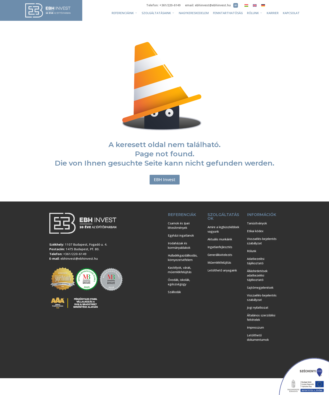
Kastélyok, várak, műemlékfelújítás (180, 270)
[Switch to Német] (263, 6)
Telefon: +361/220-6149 (163, 5)
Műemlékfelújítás (219, 263)
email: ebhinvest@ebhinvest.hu (208, 5)
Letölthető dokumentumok (258, 337)
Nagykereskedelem (194, 13)
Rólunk (254, 13)
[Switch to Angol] (255, 6)
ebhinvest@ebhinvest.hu (79, 258)
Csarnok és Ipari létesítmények (179, 225)
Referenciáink (124, 13)
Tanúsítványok (257, 223)
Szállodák (174, 292)
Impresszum (255, 327)
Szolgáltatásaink (158, 13)
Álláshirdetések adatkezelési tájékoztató (257, 275)
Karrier (273, 13)
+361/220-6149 (74, 254)
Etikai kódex (255, 231)
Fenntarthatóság (228, 13)
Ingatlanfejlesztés (220, 247)
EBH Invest (164, 179)
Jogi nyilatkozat (257, 307)
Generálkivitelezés (220, 255)
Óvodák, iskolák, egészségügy (179, 282)
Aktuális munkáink (220, 239)
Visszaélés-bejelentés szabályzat (262, 241)
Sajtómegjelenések (260, 288)
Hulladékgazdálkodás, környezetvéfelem (183, 257)
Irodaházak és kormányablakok (179, 245)
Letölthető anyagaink (222, 270)
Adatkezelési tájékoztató (255, 261)
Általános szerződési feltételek (261, 317)
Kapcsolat (291, 13)
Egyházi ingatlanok (181, 235)
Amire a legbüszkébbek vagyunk (223, 229)
